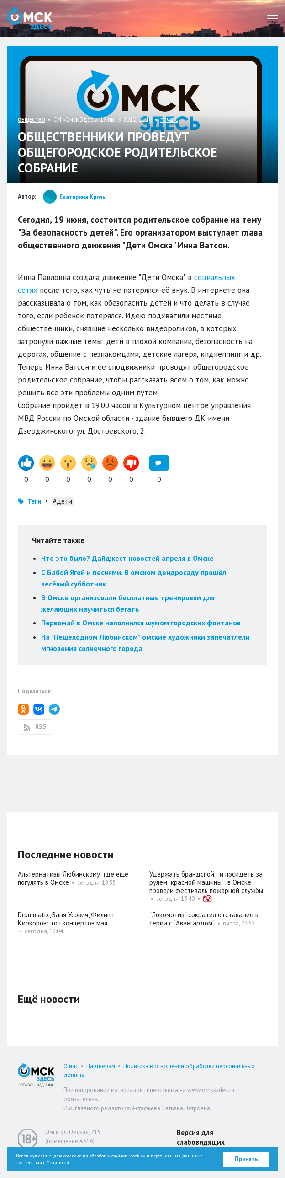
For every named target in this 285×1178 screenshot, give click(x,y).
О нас (70, 1066)
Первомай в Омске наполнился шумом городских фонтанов (141, 622)
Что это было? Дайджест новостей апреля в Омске (127, 558)
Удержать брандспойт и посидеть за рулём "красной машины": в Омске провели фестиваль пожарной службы (206, 882)
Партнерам (100, 1066)
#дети (62, 501)
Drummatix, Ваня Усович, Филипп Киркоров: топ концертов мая (66, 918)
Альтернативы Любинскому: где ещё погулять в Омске (73, 878)
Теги (34, 501)
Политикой (58, 1163)
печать (169, 120)
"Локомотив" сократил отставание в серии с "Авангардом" (204, 918)
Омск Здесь (30, 18)
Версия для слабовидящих (201, 1137)
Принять (246, 1159)
